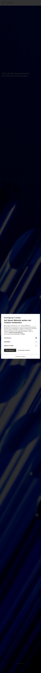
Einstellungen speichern (24, 350)
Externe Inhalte (8, 345)
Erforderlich (7, 338)
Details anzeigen (20, 356)
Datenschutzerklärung (16, 332)
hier (23, 334)
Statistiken (7, 341)
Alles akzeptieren (10, 350)
